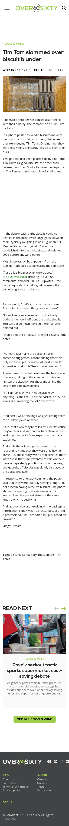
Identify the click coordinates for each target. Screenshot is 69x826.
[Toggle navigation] (7, 8)
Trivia (41, 787)
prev (56, 608)
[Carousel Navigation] (60, 608)
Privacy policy (12, 790)
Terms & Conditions (16, 787)
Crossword (44, 779)
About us (9, 779)
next (63, 608)
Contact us (10, 783)
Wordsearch (45, 790)
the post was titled (15, 277)
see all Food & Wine (34, 719)
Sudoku (42, 783)
